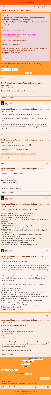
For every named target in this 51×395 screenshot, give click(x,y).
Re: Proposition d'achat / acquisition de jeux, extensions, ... (25, 109)
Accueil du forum (14, 10)
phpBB (20, 390)
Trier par (25, 361)
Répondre (5, 69)
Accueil (5, 10)
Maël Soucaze (33, 391)
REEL (22, 393)
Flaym (2, 77)
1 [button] (28, 73)
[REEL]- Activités (26, 10)
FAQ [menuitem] (4, 7)
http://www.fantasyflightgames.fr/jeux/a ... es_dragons (18, 153)
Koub (6, 104)
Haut (49, 99)
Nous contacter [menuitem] (41, 387)
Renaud (3, 134)
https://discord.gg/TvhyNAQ (11, 36)
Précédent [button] (26, 73)
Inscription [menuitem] (38, 7)
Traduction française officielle (21, 391)
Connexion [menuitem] (47, 7)
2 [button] (30, 73)
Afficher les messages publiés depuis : (25, 359)
